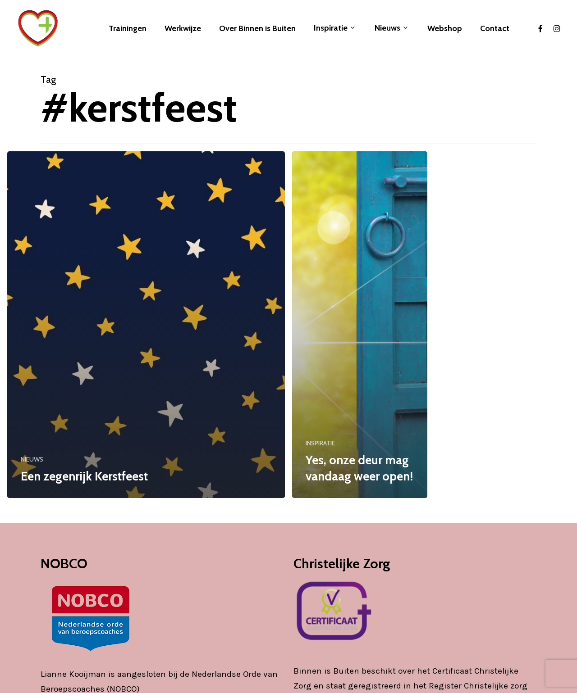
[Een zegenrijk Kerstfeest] (146, 324)
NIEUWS (32, 459)
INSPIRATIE (320, 443)
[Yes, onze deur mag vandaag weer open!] (359, 324)
